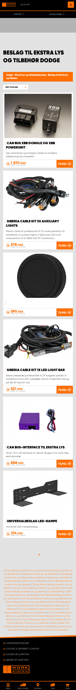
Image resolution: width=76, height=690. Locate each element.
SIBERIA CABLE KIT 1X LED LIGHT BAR (36, 370)
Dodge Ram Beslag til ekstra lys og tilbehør (44, 629)
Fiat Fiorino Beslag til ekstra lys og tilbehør (43, 598)
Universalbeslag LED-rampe (32, 521)
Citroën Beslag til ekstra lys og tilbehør (24, 570)
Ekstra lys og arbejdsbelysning (31, 75)
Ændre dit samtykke (17, 660)
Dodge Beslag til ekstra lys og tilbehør (24, 581)
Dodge (9, 75)
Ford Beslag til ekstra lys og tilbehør (36, 574)
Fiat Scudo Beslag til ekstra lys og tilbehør (39, 608)
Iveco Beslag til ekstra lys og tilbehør (51, 577)
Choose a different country (22, 648)
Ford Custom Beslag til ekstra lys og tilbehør (40, 619)
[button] (15, 87)
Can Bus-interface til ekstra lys (36, 447)
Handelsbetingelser (17, 643)
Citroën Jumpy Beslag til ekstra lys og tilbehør (38, 588)
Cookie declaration (17, 654)
